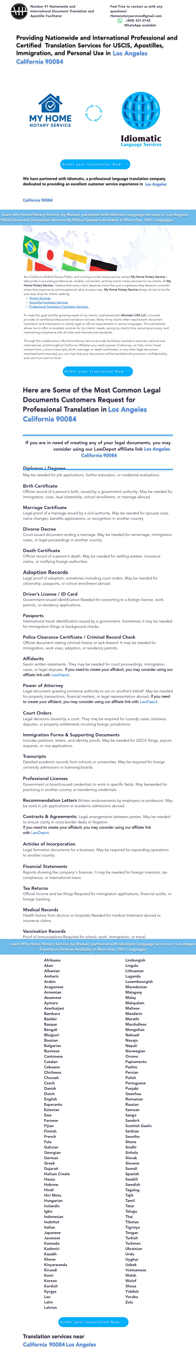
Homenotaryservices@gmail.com (136, 16)
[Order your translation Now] (95, 164)
